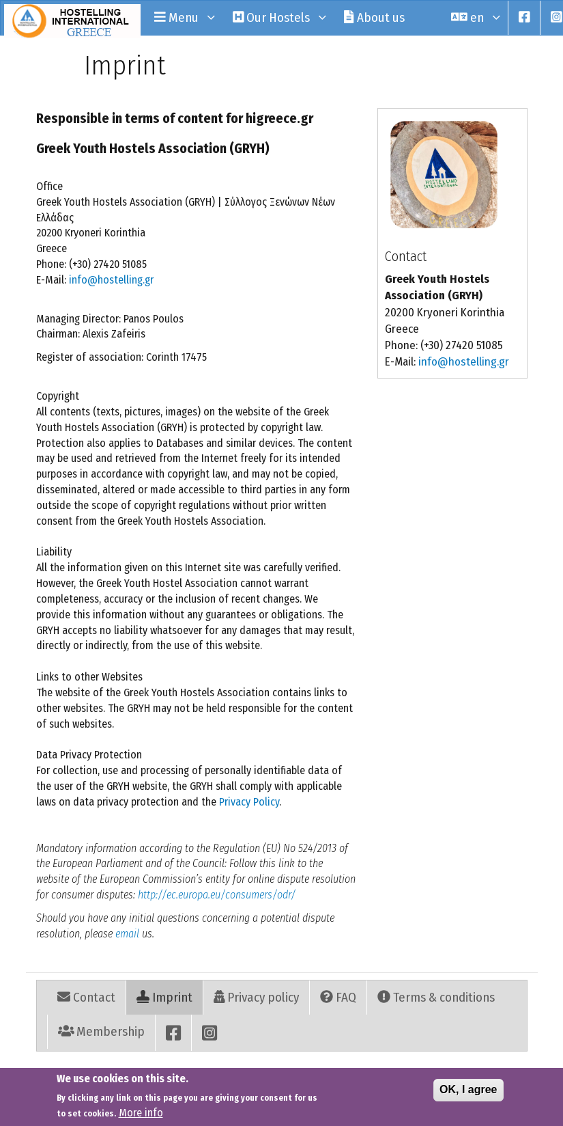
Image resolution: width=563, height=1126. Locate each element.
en (474, 17)
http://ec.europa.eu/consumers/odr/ (217, 894)
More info (141, 1116)
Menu (183, 17)
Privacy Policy (249, 801)
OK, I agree (468, 1093)
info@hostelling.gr (111, 279)
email (127, 933)
